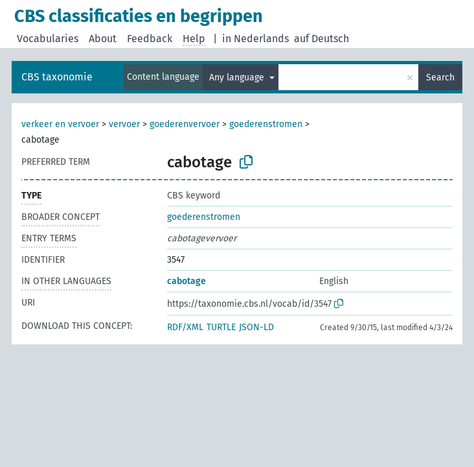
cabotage (186, 281)
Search (440, 77)
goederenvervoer (185, 124)
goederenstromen (265, 124)
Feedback (149, 38)
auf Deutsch (321, 38)
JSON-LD (256, 327)
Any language (238, 77)
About (103, 38)
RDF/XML (185, 327)
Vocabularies (47, 38)
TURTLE (221, 327)
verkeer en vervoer (60, 124)
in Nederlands (255, 38)
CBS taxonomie (57, 77)
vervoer (124, 124)
